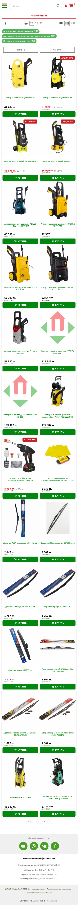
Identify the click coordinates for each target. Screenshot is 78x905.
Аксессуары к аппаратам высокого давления (29, 36)
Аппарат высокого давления (20, 31)
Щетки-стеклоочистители (19, 40)
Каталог (57, 49)
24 (31, 23)
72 (41, 23)
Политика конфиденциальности (39, 892)
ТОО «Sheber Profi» (15, 889)
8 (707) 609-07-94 (44, 869)
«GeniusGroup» (52, 900)
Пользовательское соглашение (59, 889)
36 (36, 23)
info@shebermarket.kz (48, 864)
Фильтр (20, 49)
